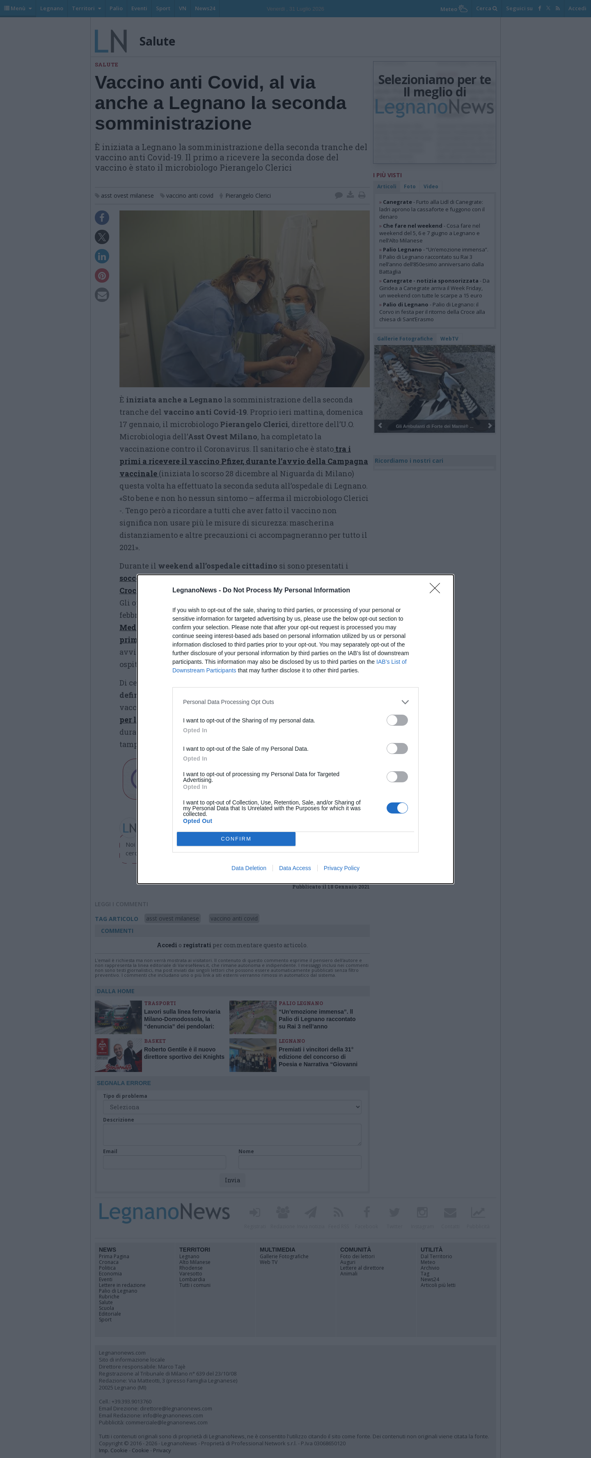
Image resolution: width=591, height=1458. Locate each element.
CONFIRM (236, 838)
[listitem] (295, 702)
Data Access (295, 868)
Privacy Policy (342, 868)
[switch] (397, 720)
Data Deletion (248, 868)
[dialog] (295, 729)
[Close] (437, 591)
